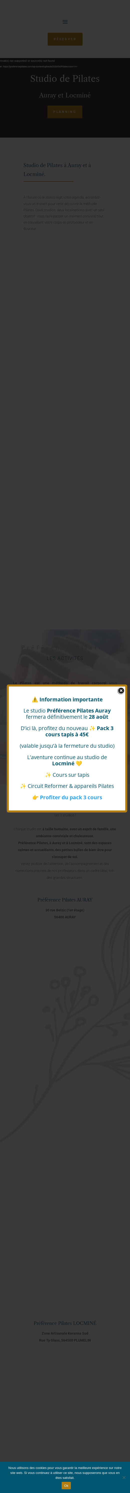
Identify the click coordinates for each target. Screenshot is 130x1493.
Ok (66, 1486)
